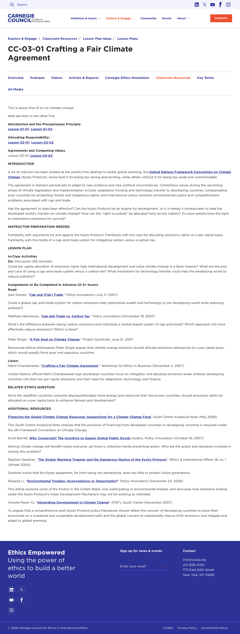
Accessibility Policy (214, 627)
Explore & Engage (22, 39)
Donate (221, 18)
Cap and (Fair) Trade (46, 295)
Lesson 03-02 (41, 156)
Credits (168, 627)
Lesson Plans (127, 39)
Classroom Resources (60, 39)
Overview (16, 78)
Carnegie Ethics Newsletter (127, 78)
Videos (56, 78)
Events (166, 18)
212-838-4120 (193, 565)
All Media (15, 89)
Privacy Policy (187, 627)
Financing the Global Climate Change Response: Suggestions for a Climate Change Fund (79, 417)
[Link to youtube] (212, 4)
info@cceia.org (194, 560)
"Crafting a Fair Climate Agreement (69, 366)
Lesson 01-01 (18, 129)
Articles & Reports (84, 78)
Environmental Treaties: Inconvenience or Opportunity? (72, 481)
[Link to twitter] (204, 4)
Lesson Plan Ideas (97, 39)
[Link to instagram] (228, 4)
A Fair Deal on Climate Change (55, 339)
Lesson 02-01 (19, 142)
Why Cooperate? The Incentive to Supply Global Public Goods (80, 438)
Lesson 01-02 (41, 129)
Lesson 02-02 (42, 142)
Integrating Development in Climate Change (73, 502)
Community (148, 18)
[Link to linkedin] (197, 4)
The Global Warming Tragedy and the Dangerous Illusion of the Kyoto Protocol (102, 459)
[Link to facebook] (220, 4)
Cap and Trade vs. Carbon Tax (66, 316)
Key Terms (205, 78)
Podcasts (37, 78)
